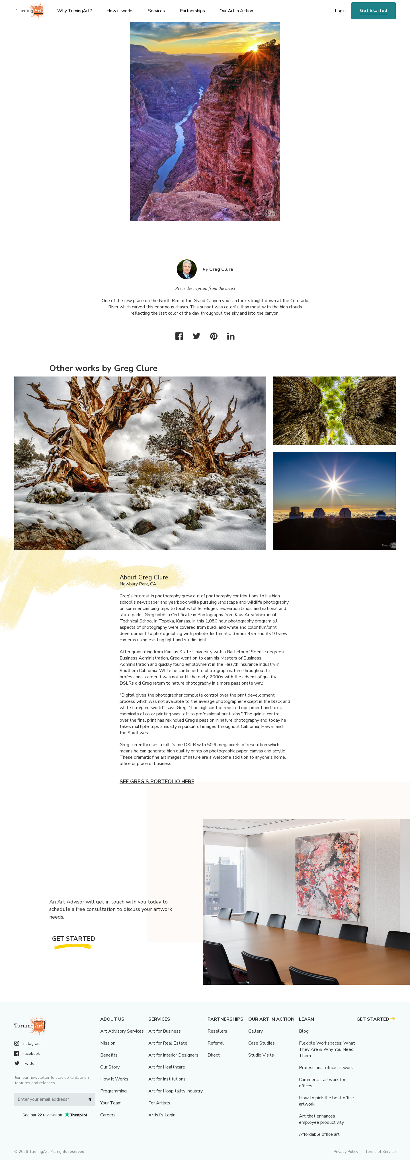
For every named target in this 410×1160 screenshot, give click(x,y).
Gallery (255, 1031)
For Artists (159, 1103)
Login (340, 11)
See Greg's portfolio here (157, 781)
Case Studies (261, 1043)
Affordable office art (319, 1134)
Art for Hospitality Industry (175, 1091)
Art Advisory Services (122, 1031)
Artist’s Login (161, 1115)
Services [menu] (156, 11)
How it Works (114, 1079)
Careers (108, 1115)
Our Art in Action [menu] (236, 11)
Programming (113, 1091)
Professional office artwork (326, 1068)
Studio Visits (261, 1055)
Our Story (110, 1067)
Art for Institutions (167, 1079)
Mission (107, 1043)
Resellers (217, 1031)
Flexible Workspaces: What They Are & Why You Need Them (327, 1049)
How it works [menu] (120, 11)
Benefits (109, 1055)
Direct (214, 1055)
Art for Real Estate (167, 1043)
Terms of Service (380, 1151)
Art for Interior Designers (173, 1055)
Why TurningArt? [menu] (74, 11)
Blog (304, 1031)
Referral (216, 1043)
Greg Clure (221, 269)
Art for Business (164, 1031)
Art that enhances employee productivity (321, 1119)
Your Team (111, 1103)
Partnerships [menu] (192, 11)
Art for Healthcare (166, 1067)
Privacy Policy (346, 1151)
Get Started (373, 10)
